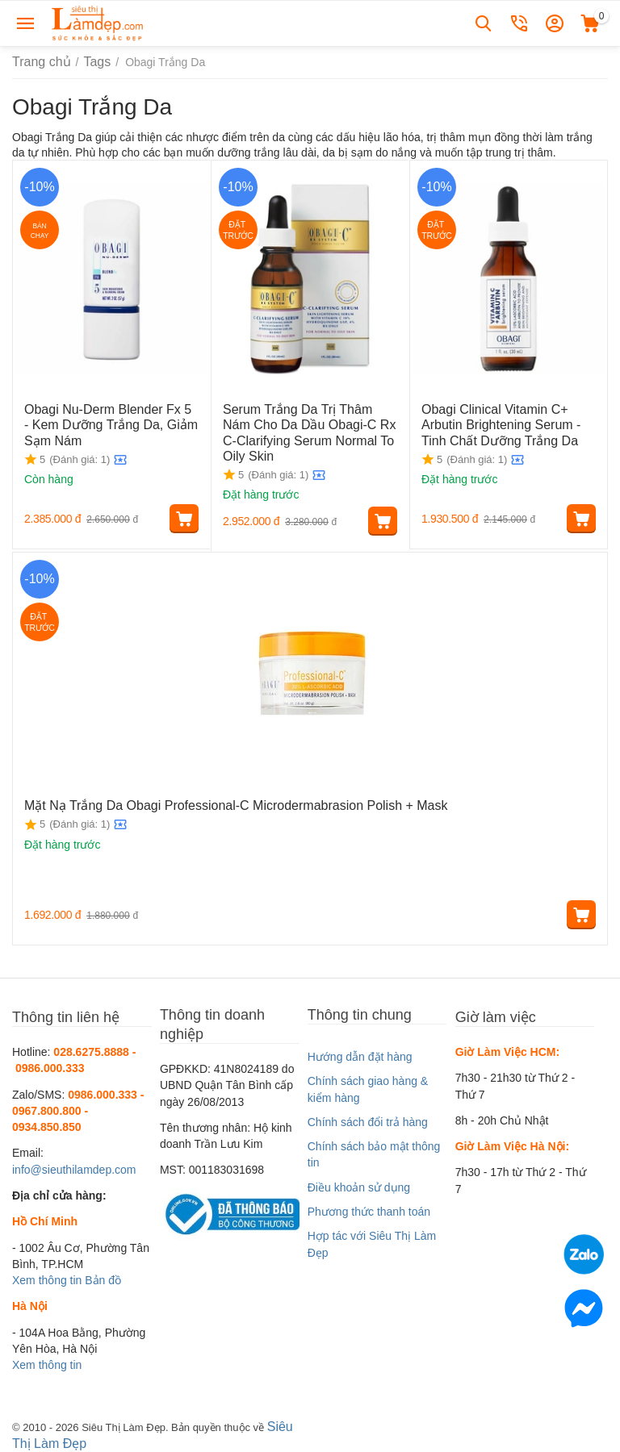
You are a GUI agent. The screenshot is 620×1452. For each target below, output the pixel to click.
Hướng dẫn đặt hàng (360, 1054)
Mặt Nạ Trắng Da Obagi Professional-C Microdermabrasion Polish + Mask (209, 801)
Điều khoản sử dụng (359, 1185)
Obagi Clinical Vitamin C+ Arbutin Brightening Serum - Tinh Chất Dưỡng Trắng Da (504, 422)
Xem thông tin (47, 1277)
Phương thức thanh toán (369, 1209)
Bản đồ (103, 1277)
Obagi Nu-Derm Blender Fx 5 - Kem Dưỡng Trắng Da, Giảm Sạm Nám (109, 422)
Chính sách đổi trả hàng (368, 1119)
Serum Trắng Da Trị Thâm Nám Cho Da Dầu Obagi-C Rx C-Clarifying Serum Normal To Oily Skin (303, 428)
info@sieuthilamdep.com (74, 1167)
